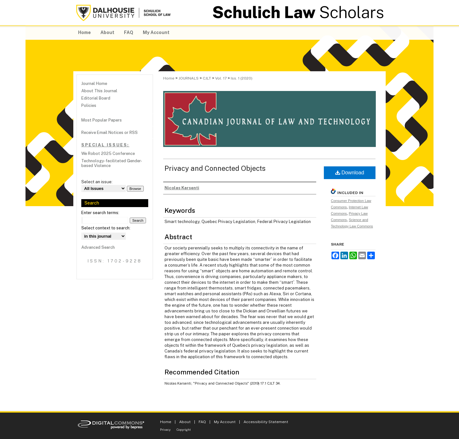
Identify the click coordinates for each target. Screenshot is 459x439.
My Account (225, 422)
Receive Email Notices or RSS (109, 132)
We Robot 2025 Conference (108, 153)
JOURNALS (188, 78)
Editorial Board (95, 98)
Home (168, 78)
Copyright (184, 429)
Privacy (165, 429)
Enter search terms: (100, 212)
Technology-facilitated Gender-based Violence (111, 163)
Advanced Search (98, 247)
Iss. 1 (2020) (241, 78)
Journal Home (94, 83)
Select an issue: (97, 181)
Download (349, 172)
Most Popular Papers (101, 120)
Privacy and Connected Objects (215, 168)
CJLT (207, 78)
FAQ (202, 422)
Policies (88, 105)
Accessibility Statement (266, 422)
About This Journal (99, 90)
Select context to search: (105, 228)
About (185, 422)
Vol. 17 (221, 78)
